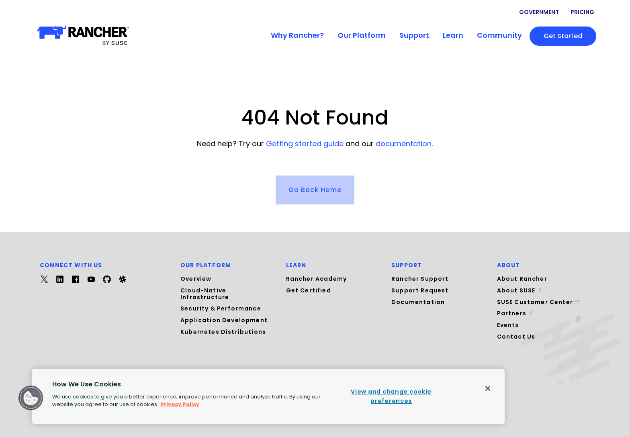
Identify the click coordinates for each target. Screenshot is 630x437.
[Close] (488, 388)
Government (539, 12)
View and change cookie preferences (391, 396)
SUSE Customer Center (538, 302)
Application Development (224, 320)
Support (414, 35)
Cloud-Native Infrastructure (204, 293)
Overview (195, 279)
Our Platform (362, 35)
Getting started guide (305, 144)
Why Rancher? (297, 35)
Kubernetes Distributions (223, 332)
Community (499, 35)
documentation (404, 144)
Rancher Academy (316, 279)
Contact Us (516, 337)
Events (508, 325)
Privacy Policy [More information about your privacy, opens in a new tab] (179, 404)
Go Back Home (315, 189)
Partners (514, 313)
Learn (453, 35)
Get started (563, 36)
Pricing (582, 12)
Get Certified (308, 290)
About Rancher (522, 279)
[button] (31, 398)
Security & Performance (220, 308)
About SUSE (519, 290)
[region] (268, 396)
